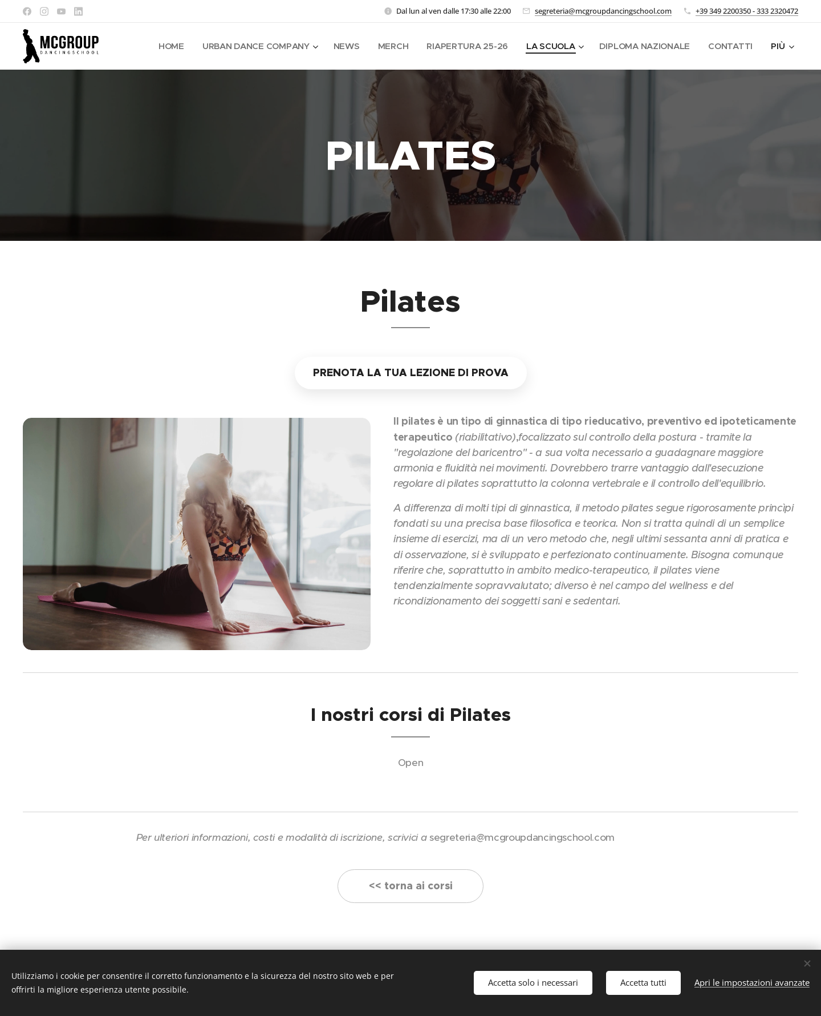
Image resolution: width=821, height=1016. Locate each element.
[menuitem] (162, 46)
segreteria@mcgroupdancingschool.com (603, 11)
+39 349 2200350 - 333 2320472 (747, 11)
